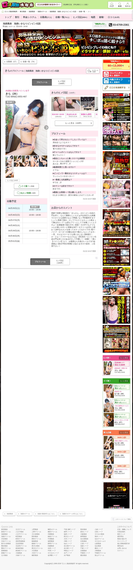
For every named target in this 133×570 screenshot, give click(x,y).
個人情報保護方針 (123, 543)
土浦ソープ (84, 543)
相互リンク (121, 534)
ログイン (120, 551)
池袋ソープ (84, 546)
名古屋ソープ (68, 548)
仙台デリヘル (99, 539)
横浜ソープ (99, 548)
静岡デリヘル (52, 543)
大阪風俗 (83, 534)
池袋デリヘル (6, 536)
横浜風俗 (83, 555)
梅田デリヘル (52, 532)
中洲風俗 (51, 539)
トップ (8, 17)
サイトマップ (122, 541)
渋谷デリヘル (6, 541)
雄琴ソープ (68, 532)
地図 (93, 17)
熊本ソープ (99, 536)
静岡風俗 (83, 536)
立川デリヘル (20, 529)
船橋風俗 (35, 541)
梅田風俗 (35, 555)
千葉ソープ (84, 548)
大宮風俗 (35, 551)
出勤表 (46, 17)
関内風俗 (35, 536)
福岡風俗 (51, 541)
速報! (101, 17)
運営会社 (120, 546)
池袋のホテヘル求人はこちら (72, 514)
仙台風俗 (98, 546)
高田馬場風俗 (20, 541)
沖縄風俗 (51, 534)
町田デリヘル (20, 539)
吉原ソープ (52, 548)
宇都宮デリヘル (100, 553)
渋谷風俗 (4, 539)
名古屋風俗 (84, 539)
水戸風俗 (67, 555)
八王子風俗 (19, 532)
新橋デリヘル (6, 553)
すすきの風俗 (99, 534)
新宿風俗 (4, 529)
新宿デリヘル (6, 532)
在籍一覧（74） (29, 62)
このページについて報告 (121, 519)
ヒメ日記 (80, 17)
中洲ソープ (52, 551)
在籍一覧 (62, 17)
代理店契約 (121, 532)
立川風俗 (4, 555)
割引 (17, 17)
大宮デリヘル (36, 553)
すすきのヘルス (100, 541)
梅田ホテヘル (52, 529)
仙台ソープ (68, 543)
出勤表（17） (12, 62)
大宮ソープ (68, 539)
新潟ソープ (84, 532)
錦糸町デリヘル (21, 551)
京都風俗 (83, 551)
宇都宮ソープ (85, 553)
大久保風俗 (36, 534)
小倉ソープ (99, 529)
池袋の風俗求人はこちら (46, 514)
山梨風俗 (98, 543)
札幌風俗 (51, 546)
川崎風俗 (98, 551)
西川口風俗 (36, 546)
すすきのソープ (53, 553)
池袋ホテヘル (25, 514)
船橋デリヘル (36, 543)
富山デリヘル (99, 555)
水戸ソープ (68, 553)
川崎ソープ (68, 541)
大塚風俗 (19, 553)
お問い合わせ (122, 548)
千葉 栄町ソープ (69, 529)
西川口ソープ (68, 536)
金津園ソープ (52, 555)
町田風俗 (19, 536)
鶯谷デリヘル (6, 548)
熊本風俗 (83, 529)
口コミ (114, 17)
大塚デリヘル (20, 555)
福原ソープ (68, 534)
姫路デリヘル (52, 536)
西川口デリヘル (37, 548)
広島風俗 (83, 541)
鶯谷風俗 (4, 546)
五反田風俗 (19, 543)
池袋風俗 (10, 514)
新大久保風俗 (6, 543)
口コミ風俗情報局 (68, 563)
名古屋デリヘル (69, 546)
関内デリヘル (36, 539)
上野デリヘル (36, 532)
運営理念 (120, 536)
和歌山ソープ (68, 551)
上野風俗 (35, 529)
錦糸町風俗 (19, 548)
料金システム (29, 17)
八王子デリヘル (21, 534)
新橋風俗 (4, 551)
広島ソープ (99, 532)
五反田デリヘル (21, 546)
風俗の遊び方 (122, 539)
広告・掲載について (124, 529)
